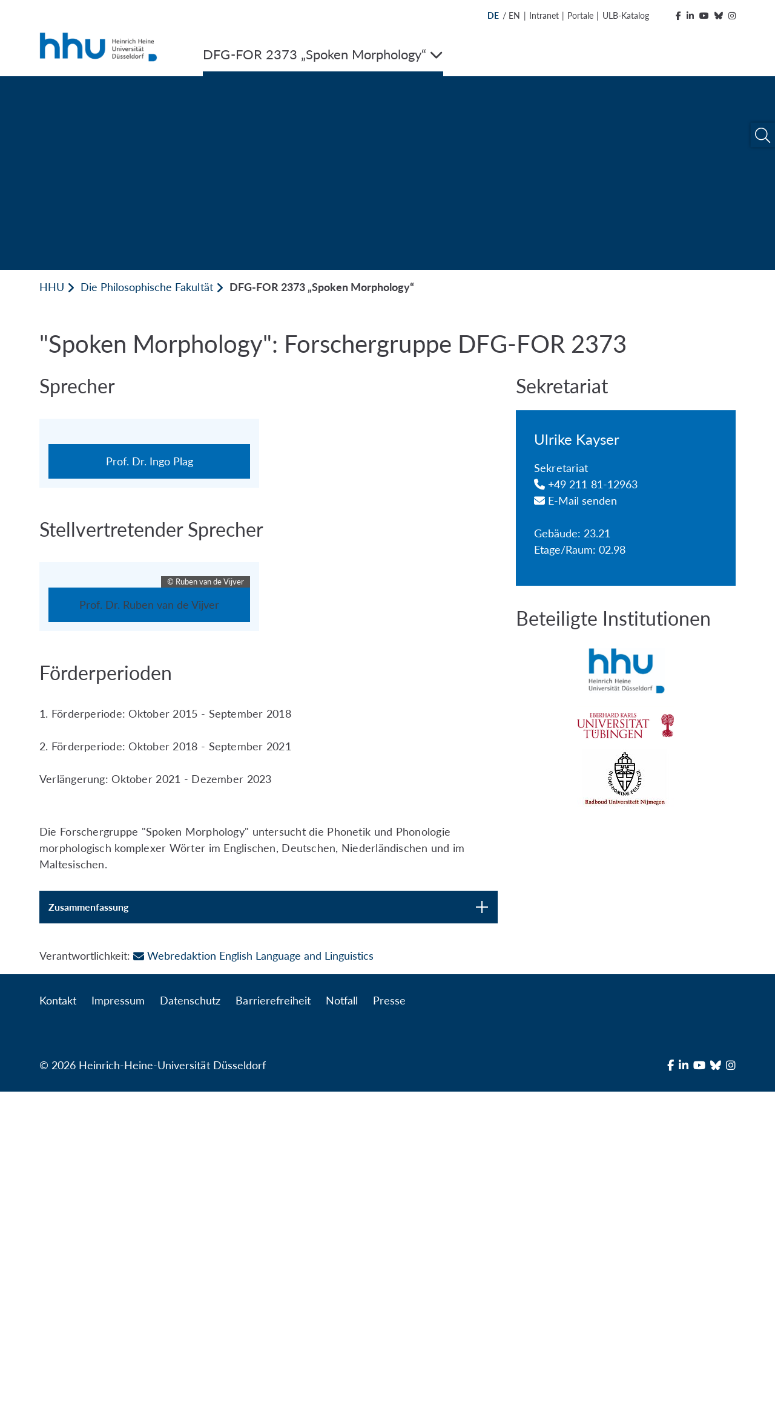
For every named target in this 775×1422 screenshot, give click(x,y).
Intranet (544, 15)
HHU (51, 286)
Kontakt (57, 1330)
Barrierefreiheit (273, 1330)
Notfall (342, 1330)
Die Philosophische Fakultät (147, 286)
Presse (389, 1330)
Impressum (118, 1330)
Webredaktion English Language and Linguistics (253, 1286)
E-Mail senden (576, 500)
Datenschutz (190, 1330)
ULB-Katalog (625, 15)
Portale (580, 15)
